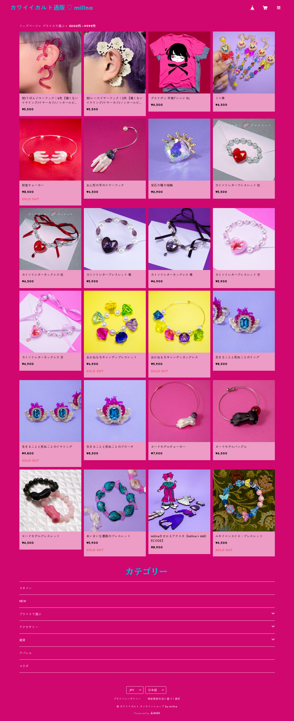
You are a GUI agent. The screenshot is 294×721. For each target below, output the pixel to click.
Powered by (147, 713)
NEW (22, 601)
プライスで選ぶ (54, 26)
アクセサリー (28, 627)
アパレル (25, 653)
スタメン (25, 588)
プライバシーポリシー (127, 698)
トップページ (28, 26)
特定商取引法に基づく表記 (164, 698)
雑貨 (22, 640)
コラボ (24, 666)
